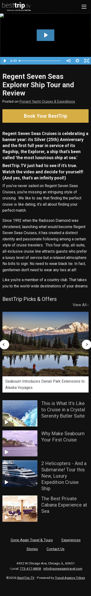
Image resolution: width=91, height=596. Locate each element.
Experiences (71, 540)
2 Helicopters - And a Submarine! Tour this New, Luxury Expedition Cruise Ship (63, 476)
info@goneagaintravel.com (62, 568)
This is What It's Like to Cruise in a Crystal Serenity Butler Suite (63, 409)
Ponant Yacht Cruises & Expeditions (47, 102)
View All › (81, 305)
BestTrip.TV (26, 578)
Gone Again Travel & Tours (32, 540)
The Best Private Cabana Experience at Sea (64, 505)
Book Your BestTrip (45, 116)
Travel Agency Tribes (70, 578)
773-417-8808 (30, 568)
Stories (32, 549)
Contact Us (55, 549)
